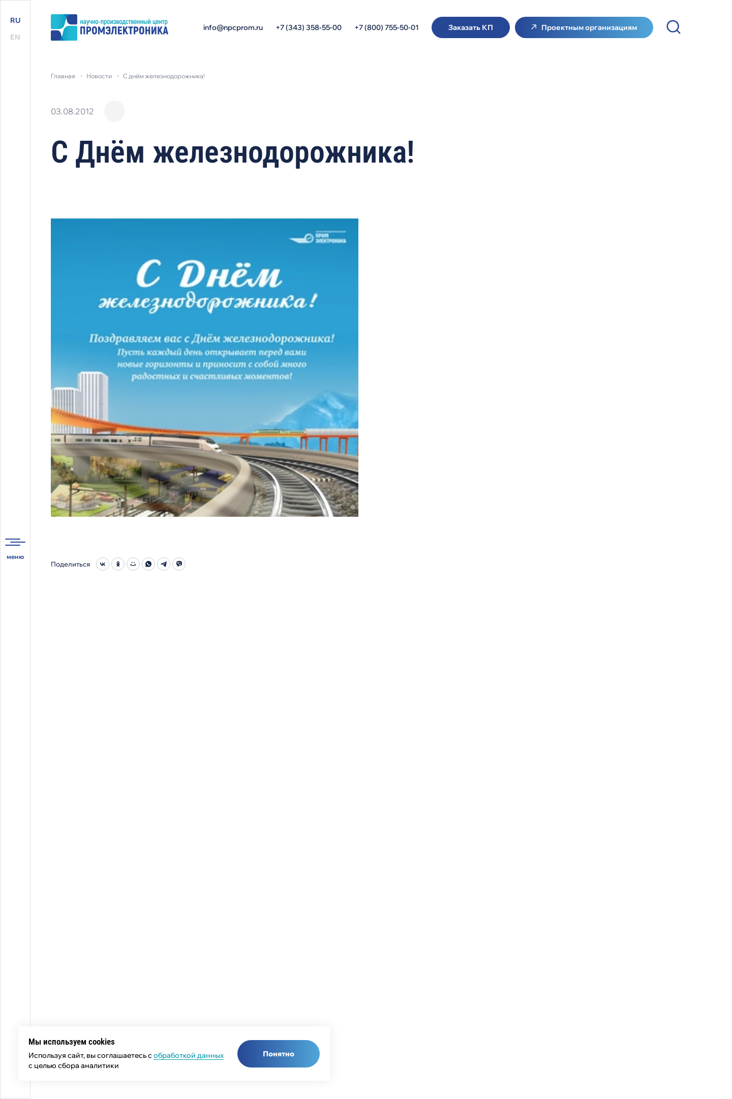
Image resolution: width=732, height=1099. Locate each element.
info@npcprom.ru (233, 27)
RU (15, 20)
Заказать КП (470, 27)
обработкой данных (189, 1055)
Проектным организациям (589, 27)
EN (15, 37)
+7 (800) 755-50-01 (386, 27)
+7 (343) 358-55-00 (309, 27)
